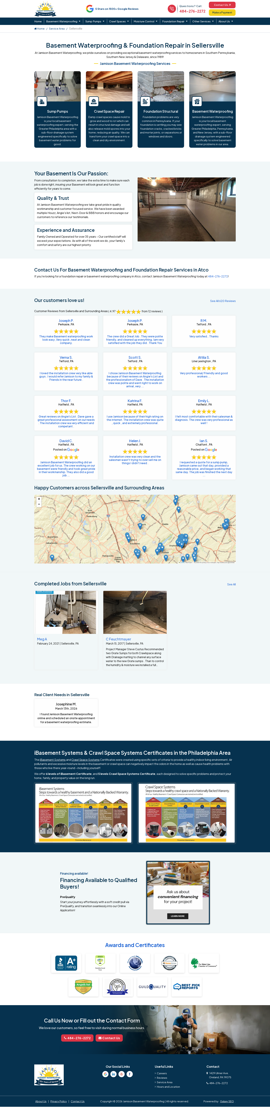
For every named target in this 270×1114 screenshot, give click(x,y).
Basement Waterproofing (61, 21)
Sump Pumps (93, 21)
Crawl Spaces (117, 21)
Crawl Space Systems (85, 776)
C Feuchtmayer (118, 650)
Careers (162, 1089)
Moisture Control (144, 21)
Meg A (42, 650)
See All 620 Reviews (223, 301)
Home (38, 21)
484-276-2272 (190, 11)
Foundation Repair (173, 21)
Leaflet (181, 573)
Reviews (162, 1094)
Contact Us (221, 4)
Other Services (201, 21)
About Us (224, 21)
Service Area (57, 28)
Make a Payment (221, 12)
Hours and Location (168, 1103)
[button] (183, 570)
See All (231, 595)
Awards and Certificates (135, 962)
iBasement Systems (53, 776)
